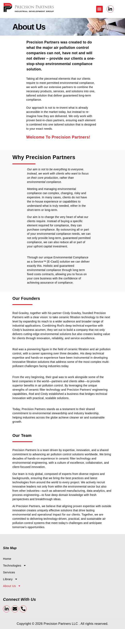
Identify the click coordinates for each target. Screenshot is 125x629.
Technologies (14, 565)
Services (9, 572)
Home (7, 558)
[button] (99, 9)
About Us (12, 586)
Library (10, 579)
